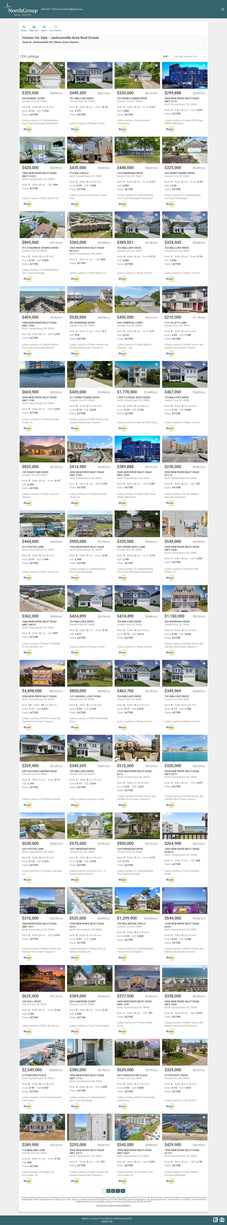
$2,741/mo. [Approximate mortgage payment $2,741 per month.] (151, 93)
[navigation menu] (222, 9)
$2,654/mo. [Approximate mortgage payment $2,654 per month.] (199, 242)
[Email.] (69, 9)
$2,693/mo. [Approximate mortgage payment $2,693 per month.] (199, 1070)
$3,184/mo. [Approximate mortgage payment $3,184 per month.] (151, 242)
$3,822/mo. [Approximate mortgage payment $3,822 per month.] (199, 392)
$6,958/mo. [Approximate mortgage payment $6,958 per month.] (104, 691)
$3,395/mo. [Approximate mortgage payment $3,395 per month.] (104, 467)
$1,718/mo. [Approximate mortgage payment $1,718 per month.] (199, 317)
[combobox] (189, 56)
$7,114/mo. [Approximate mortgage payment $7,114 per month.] (56, 242)
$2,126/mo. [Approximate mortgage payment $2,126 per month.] (56, 766)
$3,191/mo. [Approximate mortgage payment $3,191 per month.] (151, 467)
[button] (34, 29)
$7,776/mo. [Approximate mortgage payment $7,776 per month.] (104, 541)
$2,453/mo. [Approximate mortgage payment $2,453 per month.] (199, 93)
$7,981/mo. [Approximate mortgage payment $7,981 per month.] (104, 843)
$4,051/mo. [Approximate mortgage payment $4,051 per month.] (151, 317)
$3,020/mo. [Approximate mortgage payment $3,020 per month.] (104, 996)
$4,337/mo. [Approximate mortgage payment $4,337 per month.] (56, 843)
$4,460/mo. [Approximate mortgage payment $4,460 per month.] (151, 1145)
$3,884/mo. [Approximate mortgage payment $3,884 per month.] (151, 616)
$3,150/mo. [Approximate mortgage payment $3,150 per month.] (104, 1070)
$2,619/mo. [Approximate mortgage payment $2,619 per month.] (199, 766)
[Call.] (48, 9)
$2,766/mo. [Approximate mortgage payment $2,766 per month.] (199, 996)
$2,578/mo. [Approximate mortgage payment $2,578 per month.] (56, 918)
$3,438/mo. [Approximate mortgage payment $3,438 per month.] (56, 168)
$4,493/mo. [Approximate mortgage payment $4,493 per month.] (199, 541)
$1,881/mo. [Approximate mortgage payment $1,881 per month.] (199, 467)
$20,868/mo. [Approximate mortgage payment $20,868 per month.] (56, 1070)
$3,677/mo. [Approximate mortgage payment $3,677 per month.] (104, 93)
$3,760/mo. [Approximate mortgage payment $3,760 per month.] (56, 317)
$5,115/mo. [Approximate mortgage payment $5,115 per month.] (56, 996)
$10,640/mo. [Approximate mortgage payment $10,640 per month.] (151, 918)
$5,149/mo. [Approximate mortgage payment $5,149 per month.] (151, 1070)
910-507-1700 (106, 1221)
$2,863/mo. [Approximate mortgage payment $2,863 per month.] (199, 691)
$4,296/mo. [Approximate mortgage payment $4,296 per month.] (104, 918)
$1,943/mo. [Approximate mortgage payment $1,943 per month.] (151, 996)
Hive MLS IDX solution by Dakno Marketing (113, 1205)
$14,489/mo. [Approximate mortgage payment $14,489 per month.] (151, 392)
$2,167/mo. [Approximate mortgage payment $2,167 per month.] (199, 843)
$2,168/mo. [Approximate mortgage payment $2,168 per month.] (104, 242)
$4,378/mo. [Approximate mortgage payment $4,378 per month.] (104, 317)
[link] (24, 29)
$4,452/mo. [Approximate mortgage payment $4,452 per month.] (199, 918)
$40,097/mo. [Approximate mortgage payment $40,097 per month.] (56, 691)
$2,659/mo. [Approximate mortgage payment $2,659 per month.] (199, 168)
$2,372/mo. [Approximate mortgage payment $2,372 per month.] (56, 1145)
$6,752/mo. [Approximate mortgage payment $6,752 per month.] (56, 467)
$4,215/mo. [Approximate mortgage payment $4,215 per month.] (151, 766)
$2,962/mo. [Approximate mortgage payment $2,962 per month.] (56, 616)
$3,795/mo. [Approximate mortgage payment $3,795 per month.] (151, 691)
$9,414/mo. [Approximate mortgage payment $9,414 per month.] (199, 616)
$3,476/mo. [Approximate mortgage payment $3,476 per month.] (104, 616)
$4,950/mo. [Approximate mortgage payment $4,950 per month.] (56, 392)
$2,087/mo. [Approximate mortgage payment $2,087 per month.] (104, 1145)
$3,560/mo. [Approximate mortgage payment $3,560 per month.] (104, 168)
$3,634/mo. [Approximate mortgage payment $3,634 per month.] (56, 541)
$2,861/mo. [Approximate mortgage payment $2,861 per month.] (104, 766)
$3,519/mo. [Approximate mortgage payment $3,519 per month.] (199, 1145)
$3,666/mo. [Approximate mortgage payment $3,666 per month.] (151, 168)
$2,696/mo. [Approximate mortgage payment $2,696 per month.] (56, 93)
